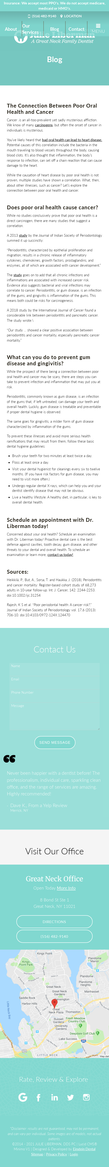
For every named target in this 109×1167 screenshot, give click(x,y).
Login (74, 1154)
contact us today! (60, 555)
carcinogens (44, 125)
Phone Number (22, 692)
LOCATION (71, 16)
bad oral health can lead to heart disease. (72, 140)
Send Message (55, 743)
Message (17, 706)
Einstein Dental (84, 1149)
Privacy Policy (56, 1154)
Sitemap (37, 1154)
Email (15, 679)
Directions (54, 921)
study (23, 235)
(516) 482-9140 (41, 16)
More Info (66, 888)
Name (15, 666)
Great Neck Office (54, 879)
